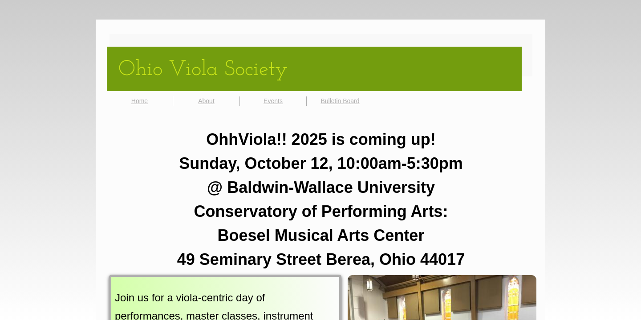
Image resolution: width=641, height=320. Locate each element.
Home (139, 100)
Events (273, 100)
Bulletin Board (339, 100)
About (206, 100)
